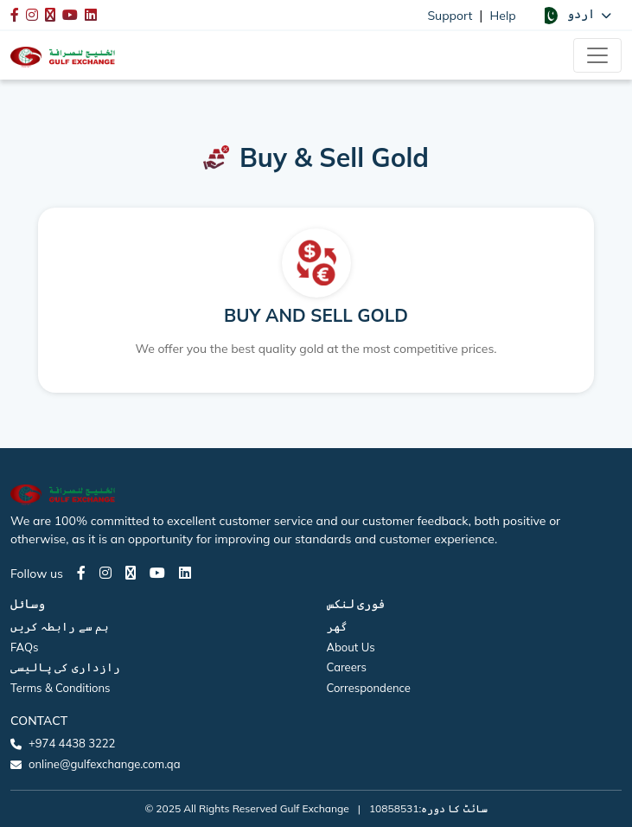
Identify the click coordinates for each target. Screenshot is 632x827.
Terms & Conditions (60, 688)
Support (449, 15)
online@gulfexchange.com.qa (104, 764)
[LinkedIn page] (185, 572)
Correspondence (369, 688)
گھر (337, 626)
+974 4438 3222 (72, 743)
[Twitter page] (130, 572)
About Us (351, 647)
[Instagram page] (105, 572)
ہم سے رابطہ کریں (59, 626)
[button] (576, 14)
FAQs (24, 647)
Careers (347, 667)
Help (503, 15)
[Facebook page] (81, 572)
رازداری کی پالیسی (65, 667)
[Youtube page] (157, 572)
